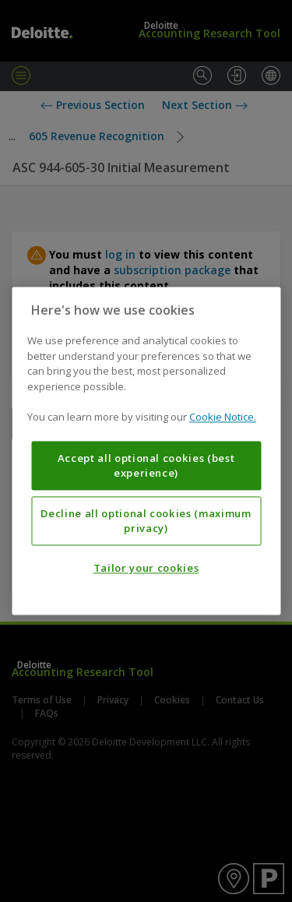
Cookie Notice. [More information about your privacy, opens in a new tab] (222, 417)
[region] (146, 451)
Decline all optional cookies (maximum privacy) (145, 521)
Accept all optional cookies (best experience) (146, 466)
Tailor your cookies (146, 569)
